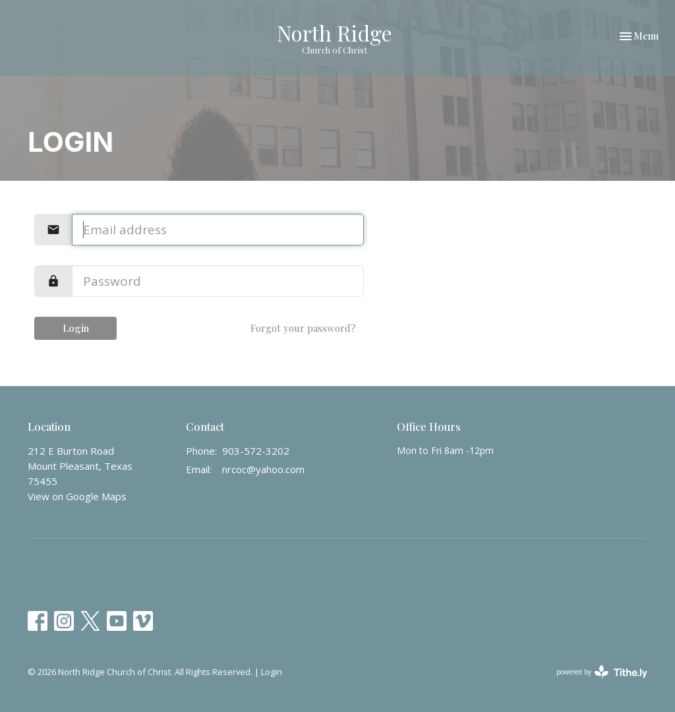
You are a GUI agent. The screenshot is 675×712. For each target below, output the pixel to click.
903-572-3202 (255, 450)
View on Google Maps (77, 496)
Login (76, 328)
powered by (601, 672)
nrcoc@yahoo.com (263, 469)
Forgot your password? (303, 328)
